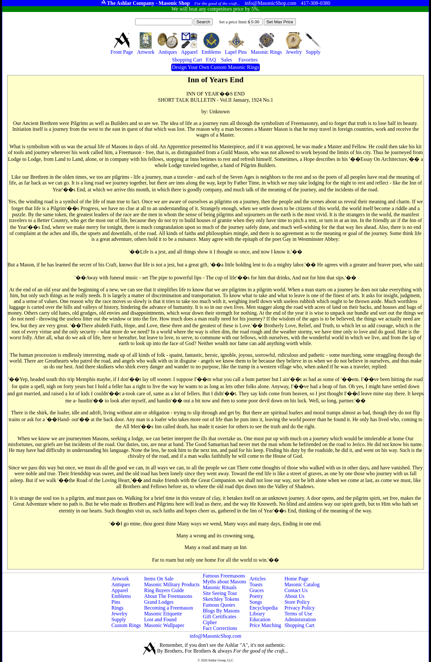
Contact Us (296, 590)
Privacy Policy (300, 608)
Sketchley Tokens (221, 599)
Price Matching (265, 625)
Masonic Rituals (219, 587)
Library (257, 613)
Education (259, 619)
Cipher (210, 622)
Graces (256, 590)
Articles (257, 578)
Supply (119, 619)
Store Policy (297, 602)
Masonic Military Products (172, 584)
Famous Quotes (219, 605)
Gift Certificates (219, 616)
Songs (255, 602)
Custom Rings (126, 625)
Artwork (120, 578)
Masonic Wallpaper (164, 625)
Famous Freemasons (224, 575)
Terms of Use (298, 613)
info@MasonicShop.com (215, 636)
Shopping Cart (300, 625)
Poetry (256, 596)
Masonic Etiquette (163, 613)
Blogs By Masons (221, 610)
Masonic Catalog (302, 584)
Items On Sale (159, 578)
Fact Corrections (220, 628)
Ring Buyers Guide (164, 590)
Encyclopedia (263, 608)
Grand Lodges (159, 602)
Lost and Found (160, 619)
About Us (295, 596)
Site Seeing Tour (220, 593)
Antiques (121, 584)
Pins (116, 602)
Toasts (256, 584)
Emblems (121, 596)
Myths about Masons (224, 581)
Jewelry (120, 613)
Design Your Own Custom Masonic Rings (215, 67)
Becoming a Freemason (168, 608)
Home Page (296, 578)
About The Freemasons (168, 596)
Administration (300, 619)
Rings (118, 608)
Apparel (120, 590)
